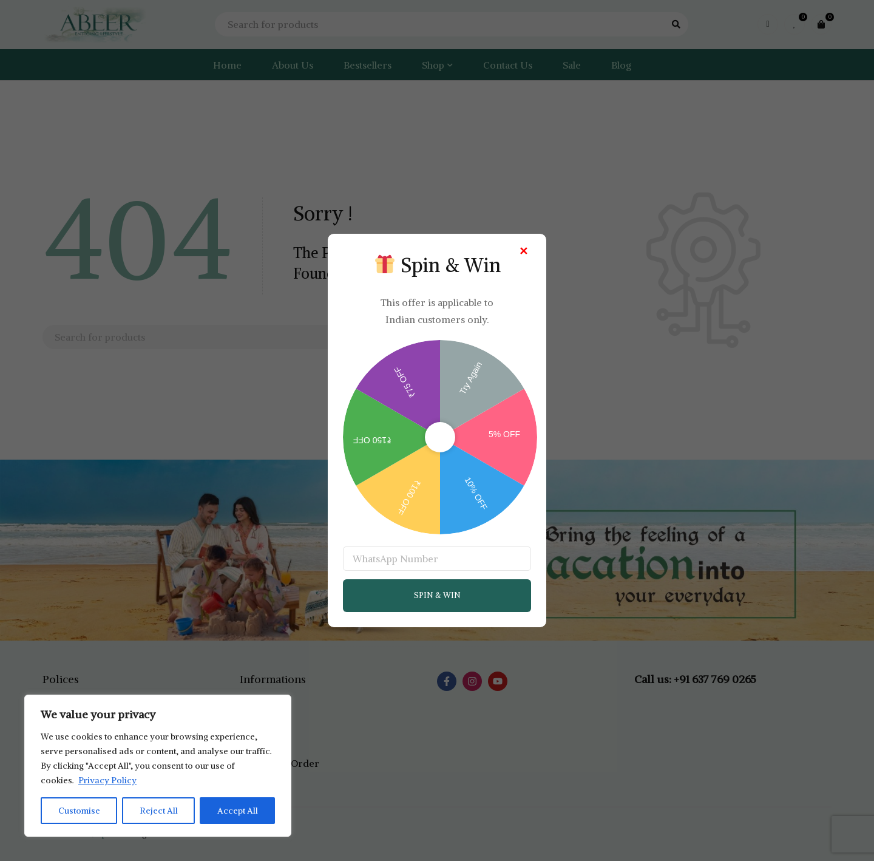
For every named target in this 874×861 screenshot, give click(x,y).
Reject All (159, 810)
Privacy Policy (107, 780)
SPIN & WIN (437, 595)
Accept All (237, 810)
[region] (157, 766)
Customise (79, 810)
